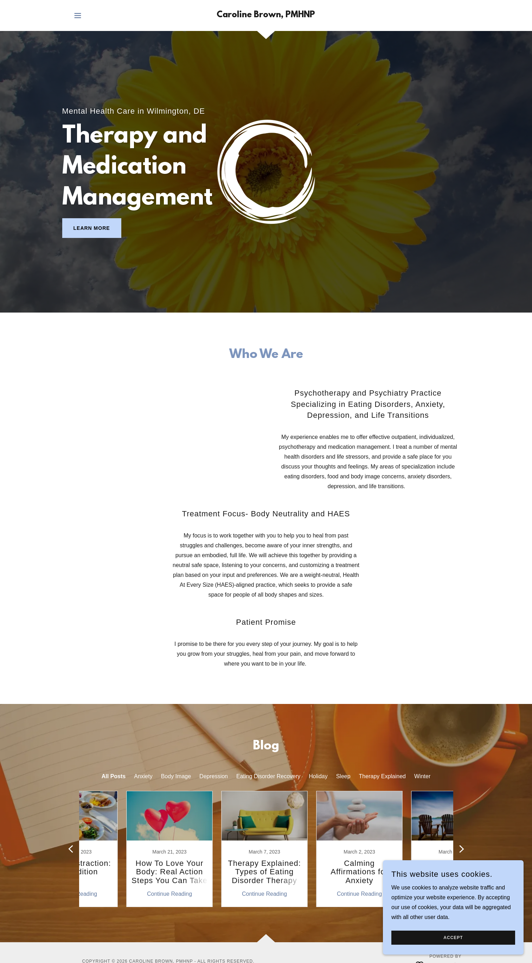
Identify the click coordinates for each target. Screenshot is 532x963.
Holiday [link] (318, 776)
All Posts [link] (114, 776)
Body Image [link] (176, 776)
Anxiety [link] (143, 776)
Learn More (91, 228)
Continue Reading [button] (123, 894)
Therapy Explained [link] (382, 776)
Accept (453, 937)
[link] (266, 15)
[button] (78, 15)
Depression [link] (213, 776)
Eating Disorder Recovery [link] (268, 776)
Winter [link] (422, 776)
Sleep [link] (343, 776)
